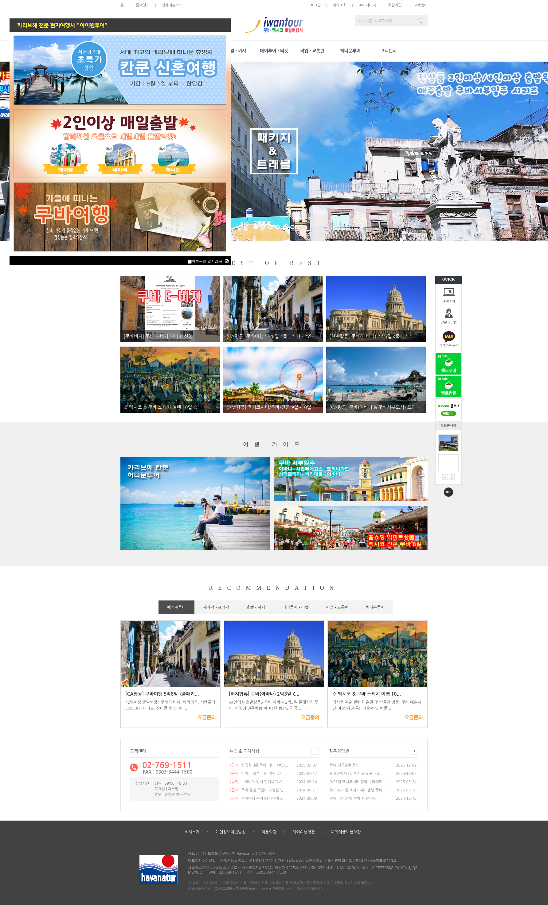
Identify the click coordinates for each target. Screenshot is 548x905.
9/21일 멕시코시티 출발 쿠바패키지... (358, 782)
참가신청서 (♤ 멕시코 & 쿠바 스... (357, 773)
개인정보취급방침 (231, 832)
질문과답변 (449, 322)
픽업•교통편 (312, 51)
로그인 (315, 5)
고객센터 (421, 5)
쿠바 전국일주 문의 (344, 765)
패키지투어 (176, 607)
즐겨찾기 (143, 5)
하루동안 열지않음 (207, 261)
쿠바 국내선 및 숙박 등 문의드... (355, 798)
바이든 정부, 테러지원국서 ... (258, 773)
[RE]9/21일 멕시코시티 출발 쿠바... (358, 790)
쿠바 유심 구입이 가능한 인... (258, 790)
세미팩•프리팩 (216, 607)
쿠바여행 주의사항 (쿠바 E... (258, 798)
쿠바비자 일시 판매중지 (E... (258, 782)
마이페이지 (367, 5)
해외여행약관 (303, 832)
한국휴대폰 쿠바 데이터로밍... (259, 765)
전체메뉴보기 (172, 5)
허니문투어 (350, 51)
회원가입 (395, 5)
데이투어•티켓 (274, 51)
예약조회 (448, 301)
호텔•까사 (236, 51)
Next (410, 151)
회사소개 (192, 832)
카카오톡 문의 (449, 345)
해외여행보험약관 (346, 832)
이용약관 (268, 832)
